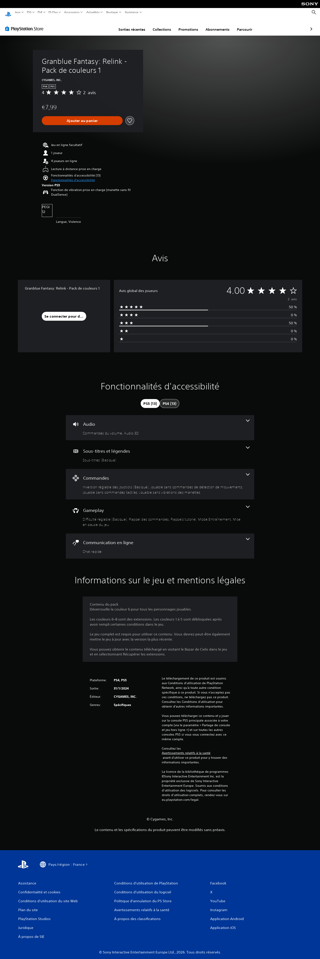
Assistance (132, 12)
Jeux (18, 12)
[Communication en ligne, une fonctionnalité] (160, 541)
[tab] (150, 399)
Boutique (112, 12)
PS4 (39, 12)
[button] (73, 176)
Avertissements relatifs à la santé (186, 749)
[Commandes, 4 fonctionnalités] (160, 480)
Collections (136, 25)
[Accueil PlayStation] (8, 12)
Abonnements (192, 25)
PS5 (29, 12)
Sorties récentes (106, 25)
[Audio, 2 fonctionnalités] (160, 423)
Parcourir (218, 25)
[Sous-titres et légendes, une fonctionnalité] (160, 450)
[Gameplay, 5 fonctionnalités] (160, 512)
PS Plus (53, 12)
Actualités (93, 12)
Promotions (162, 25)
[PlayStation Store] (25, 24)
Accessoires (71, 12)
